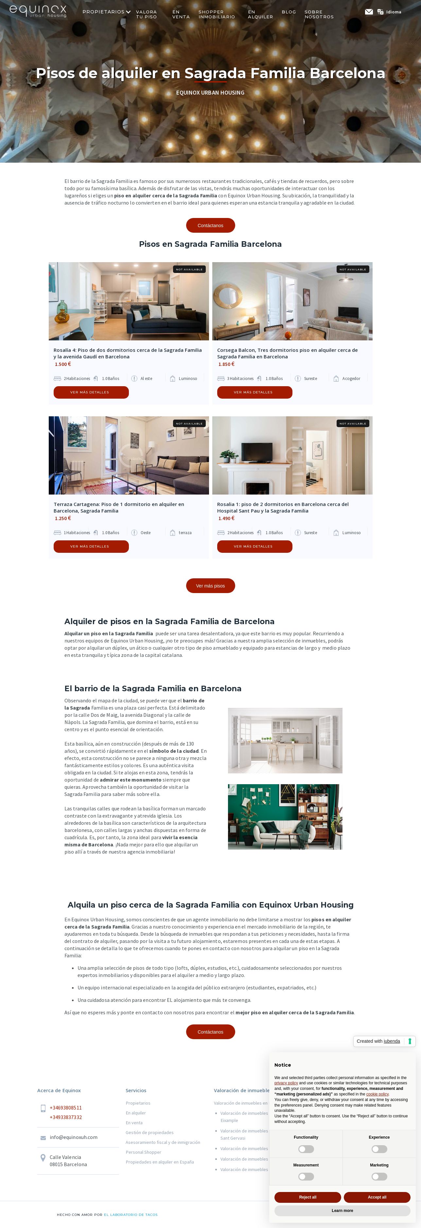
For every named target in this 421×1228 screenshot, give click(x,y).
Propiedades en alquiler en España (160, 1162)
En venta (134, 1123)
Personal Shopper (143, 1152)
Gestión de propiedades (150, 1132)
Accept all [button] (377, 1197)
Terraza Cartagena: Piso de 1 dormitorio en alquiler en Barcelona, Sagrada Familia (119, 507)
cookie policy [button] (377, 1094)
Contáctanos (210, 225)
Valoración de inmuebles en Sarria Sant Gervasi (253, 1134)
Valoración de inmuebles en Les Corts (257, 1148)
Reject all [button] (308, 1197)
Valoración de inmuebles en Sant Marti (257, 1159)
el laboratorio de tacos (130, 1215)
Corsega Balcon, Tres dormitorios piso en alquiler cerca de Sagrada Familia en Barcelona (287, 353)
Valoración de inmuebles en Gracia (254, 1169)
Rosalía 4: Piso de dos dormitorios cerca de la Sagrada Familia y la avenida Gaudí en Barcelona (128, 353)
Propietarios (138, 1103)
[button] (392, 12)
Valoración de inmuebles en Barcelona (251, 1103)
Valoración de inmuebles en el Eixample (249, 1116)
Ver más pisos (210, 585)
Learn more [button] (342, 1210)
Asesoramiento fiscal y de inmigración (163, 1142)
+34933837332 (66, 1117)
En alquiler (136, 1113)
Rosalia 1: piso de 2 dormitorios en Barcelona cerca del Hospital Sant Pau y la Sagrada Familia (283, 507)
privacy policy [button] (286, 1083)
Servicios (136, 1090)
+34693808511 (66, 1107)
